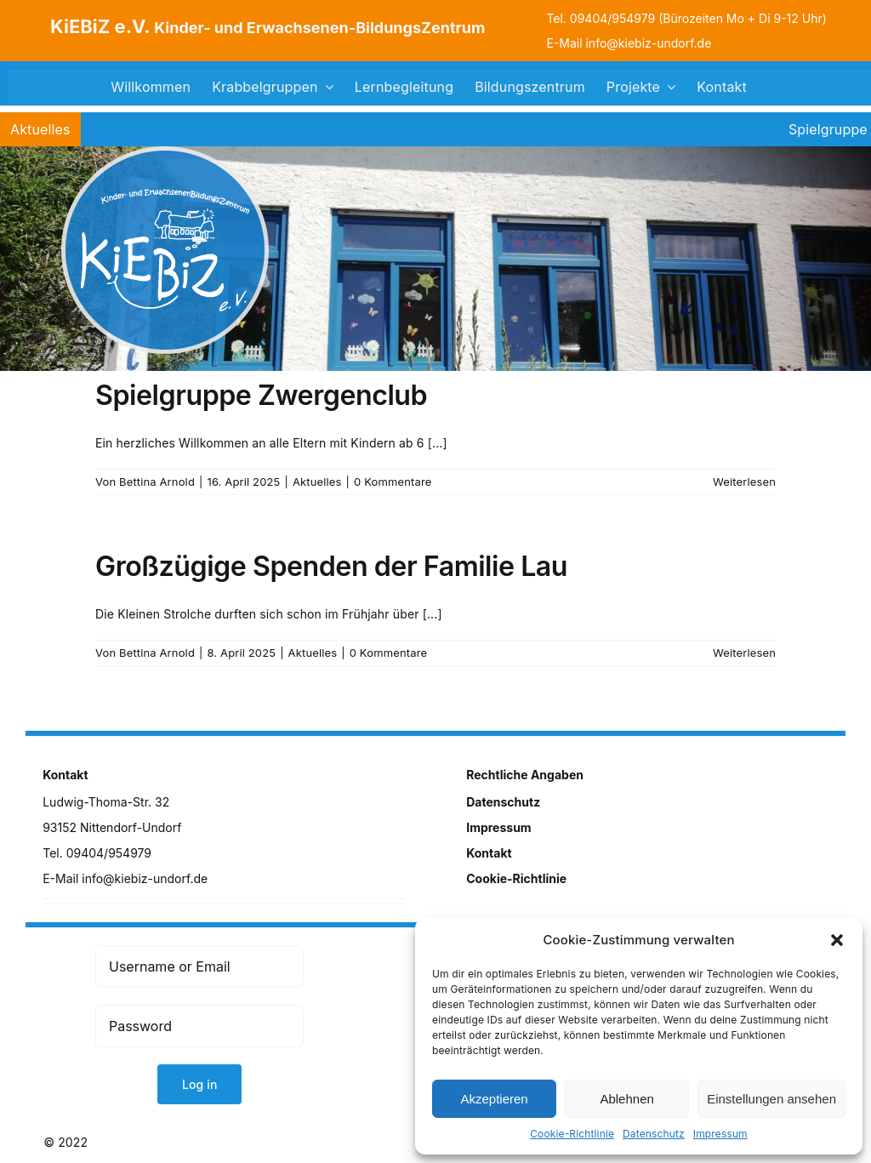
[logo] (165, 152)
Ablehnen (626, 1099)
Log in (200, 1084)
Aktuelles (317, 481)
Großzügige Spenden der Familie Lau (331, 566)
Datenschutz (654, 1133)
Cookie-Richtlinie (572, 1133)
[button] (836, 940)
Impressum (720, 1133)
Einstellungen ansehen (771, 1099)
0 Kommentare (392, 481)
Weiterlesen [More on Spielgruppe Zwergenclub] (744, 481)
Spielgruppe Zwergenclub (261, 395)
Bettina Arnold (157, 481)
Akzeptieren (493, 1099)
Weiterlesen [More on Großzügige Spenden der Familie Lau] (744, 652)
